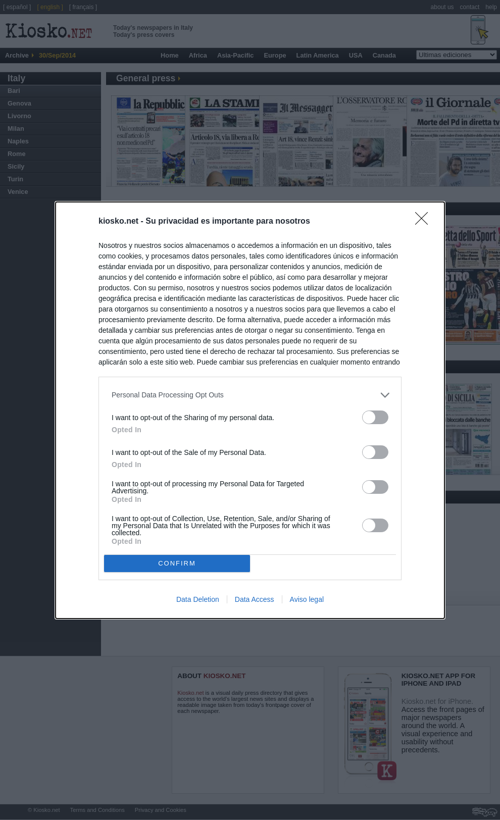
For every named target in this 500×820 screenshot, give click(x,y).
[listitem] (250, 395)
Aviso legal (307, 599)
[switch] (375, 417)
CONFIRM (177, 563)
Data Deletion (197, 599)
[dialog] (250, 410)
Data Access (254, 599)
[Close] (424, 221)
